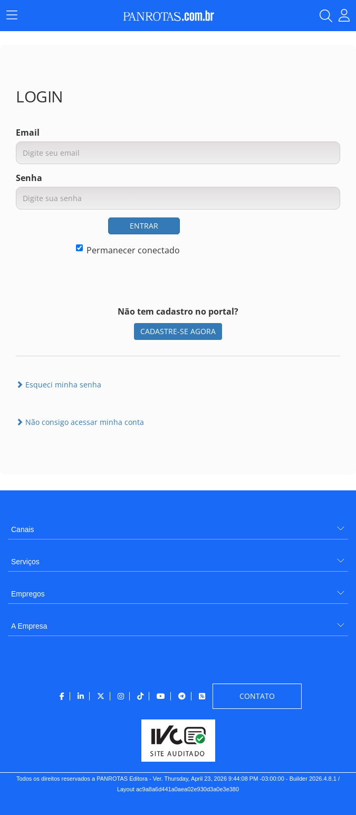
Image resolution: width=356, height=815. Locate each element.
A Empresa (29, 626)
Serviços (25, 561)
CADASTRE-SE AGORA (178, 331)
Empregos (28, 594)
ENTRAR (144, 226)
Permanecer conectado (128, 250)
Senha (29, 178)
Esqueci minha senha (58, 385)
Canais (22, 529)
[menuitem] (178, 525)
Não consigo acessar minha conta (80, 422)
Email (28, 132)
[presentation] (260, 238)
